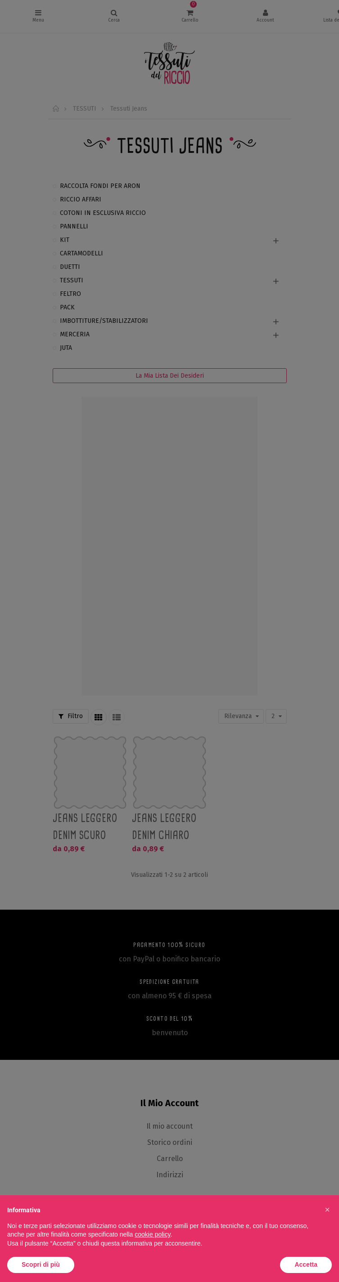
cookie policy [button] (152, 1234)
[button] (327, 1209)
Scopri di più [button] (41, 1264)
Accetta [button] (305, 1264)
